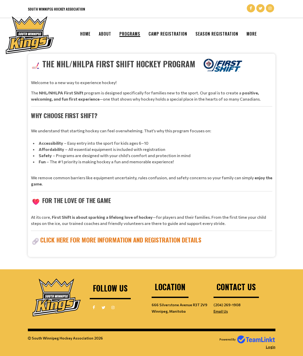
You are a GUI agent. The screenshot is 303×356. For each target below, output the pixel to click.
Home (85, 34)
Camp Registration (168, 34)
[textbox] (151, 151)
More (252, 34)
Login (270, 347)
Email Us (221, 311)
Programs (129, 34)
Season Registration (216, 34)
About (105, 34)
